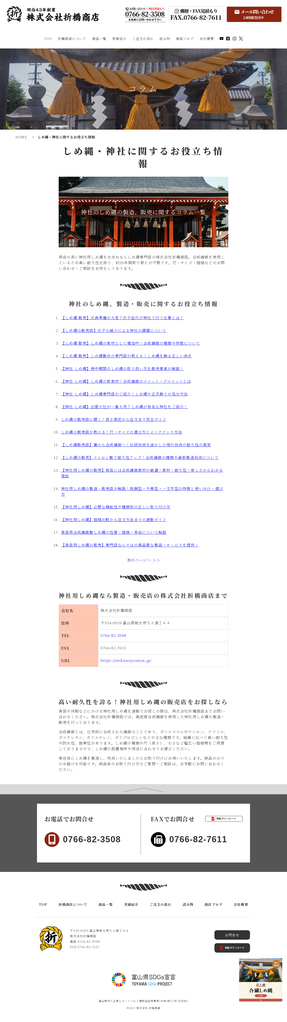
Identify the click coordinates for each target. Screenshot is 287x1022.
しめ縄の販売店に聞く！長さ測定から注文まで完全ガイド (113, 419)
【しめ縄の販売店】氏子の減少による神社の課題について (113, 330)
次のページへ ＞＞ (143, 560)
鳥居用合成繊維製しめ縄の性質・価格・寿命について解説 (113, 532)
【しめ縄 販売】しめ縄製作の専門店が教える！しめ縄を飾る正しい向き (126, 356)
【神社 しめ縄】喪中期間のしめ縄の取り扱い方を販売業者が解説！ (122, 368)
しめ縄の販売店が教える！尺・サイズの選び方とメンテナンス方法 (121, 432)
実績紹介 (119, 38)
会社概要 (207, 38)
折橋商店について (72, 38)
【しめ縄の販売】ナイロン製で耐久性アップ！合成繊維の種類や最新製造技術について (140, 457)
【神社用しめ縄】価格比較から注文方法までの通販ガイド (113, 519)
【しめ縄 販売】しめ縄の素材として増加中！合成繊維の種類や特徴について (130, 343)
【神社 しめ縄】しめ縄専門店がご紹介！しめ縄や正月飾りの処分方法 (124, 394)
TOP (48, 38)
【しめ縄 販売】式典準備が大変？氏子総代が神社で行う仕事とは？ (122, 317)
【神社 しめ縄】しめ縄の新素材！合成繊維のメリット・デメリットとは (126, 381)
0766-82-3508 (113, 635)
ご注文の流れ (143, 38)
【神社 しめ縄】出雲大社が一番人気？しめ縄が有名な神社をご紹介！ (124, 406)
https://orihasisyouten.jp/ (126, 660)
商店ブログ (185, 38)
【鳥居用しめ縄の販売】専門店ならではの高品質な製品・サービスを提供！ (130, 545)
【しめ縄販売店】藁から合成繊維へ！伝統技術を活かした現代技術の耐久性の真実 (136, 444)
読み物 (165, 38)
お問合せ (232, 935)
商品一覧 (99, 38)
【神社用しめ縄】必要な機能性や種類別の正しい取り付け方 (115, 507)
